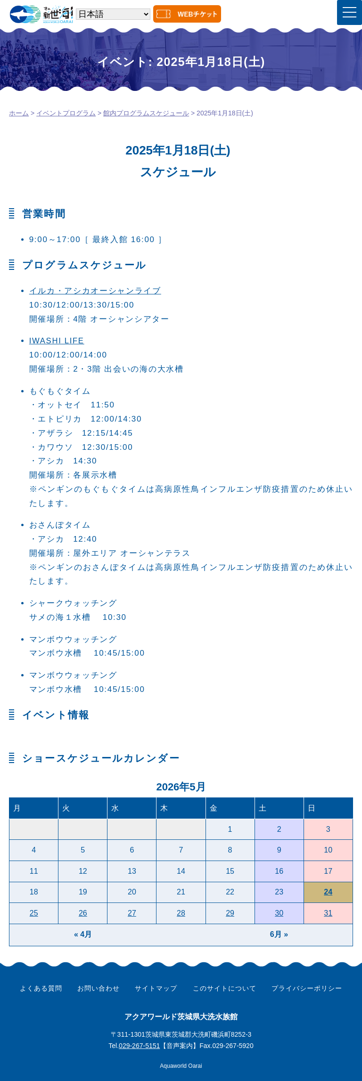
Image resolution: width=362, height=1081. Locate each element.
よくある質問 (41, 988)
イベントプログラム (66, 113)
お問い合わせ (98, 988)
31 (328, 913)
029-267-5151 (139, 1045)
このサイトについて (224, 988)
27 (132, 913)
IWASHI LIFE (57, 340)
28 (181, 913)
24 (328, 892)
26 (83, 913)
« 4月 (83, 934)
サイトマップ (156, 988)
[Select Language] (113, 14)
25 (34, 913)
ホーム (19, 113)
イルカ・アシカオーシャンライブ (95, 290)
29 (230, 913)
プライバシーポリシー (307, 988)
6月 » (279, 934)
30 (279, 913)
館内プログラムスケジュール (146, 113)
